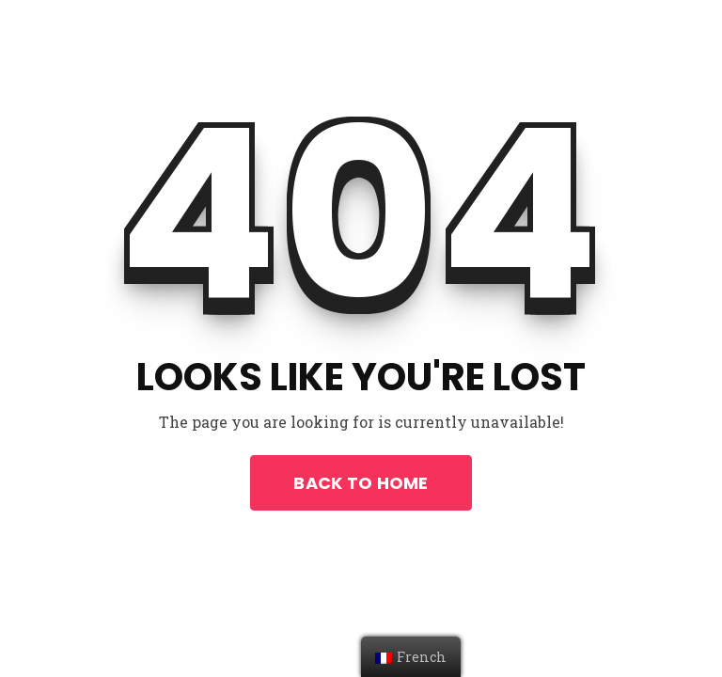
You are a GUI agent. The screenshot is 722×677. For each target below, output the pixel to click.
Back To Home (360, 483)
